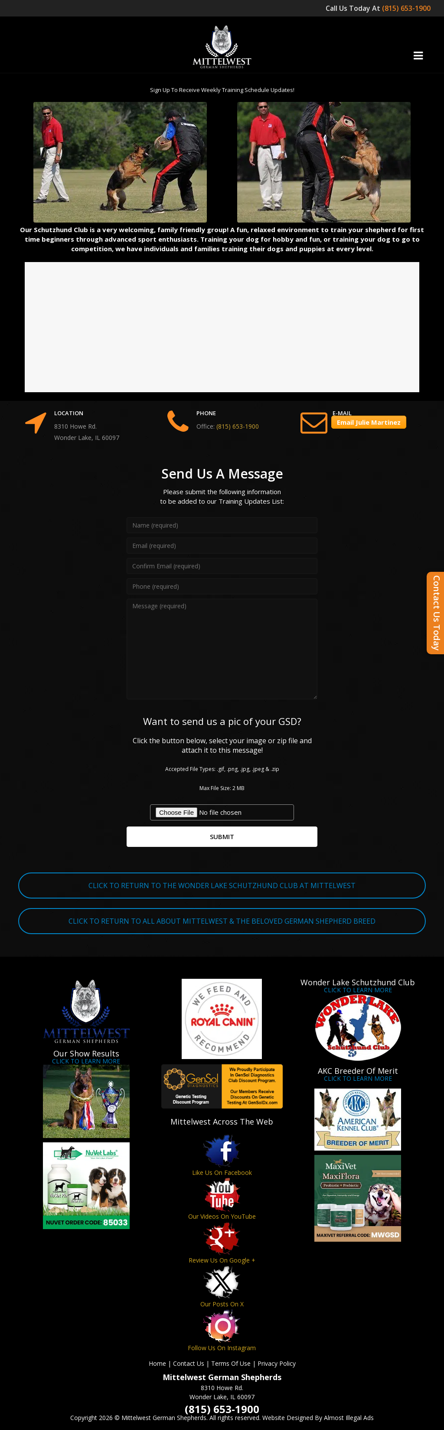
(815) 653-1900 (407, 8)
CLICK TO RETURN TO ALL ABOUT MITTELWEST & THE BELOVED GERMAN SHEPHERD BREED (222, 921)
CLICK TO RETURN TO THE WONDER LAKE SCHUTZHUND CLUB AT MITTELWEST (222, 885)
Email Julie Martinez (369, 422)
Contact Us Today (437, 613)
